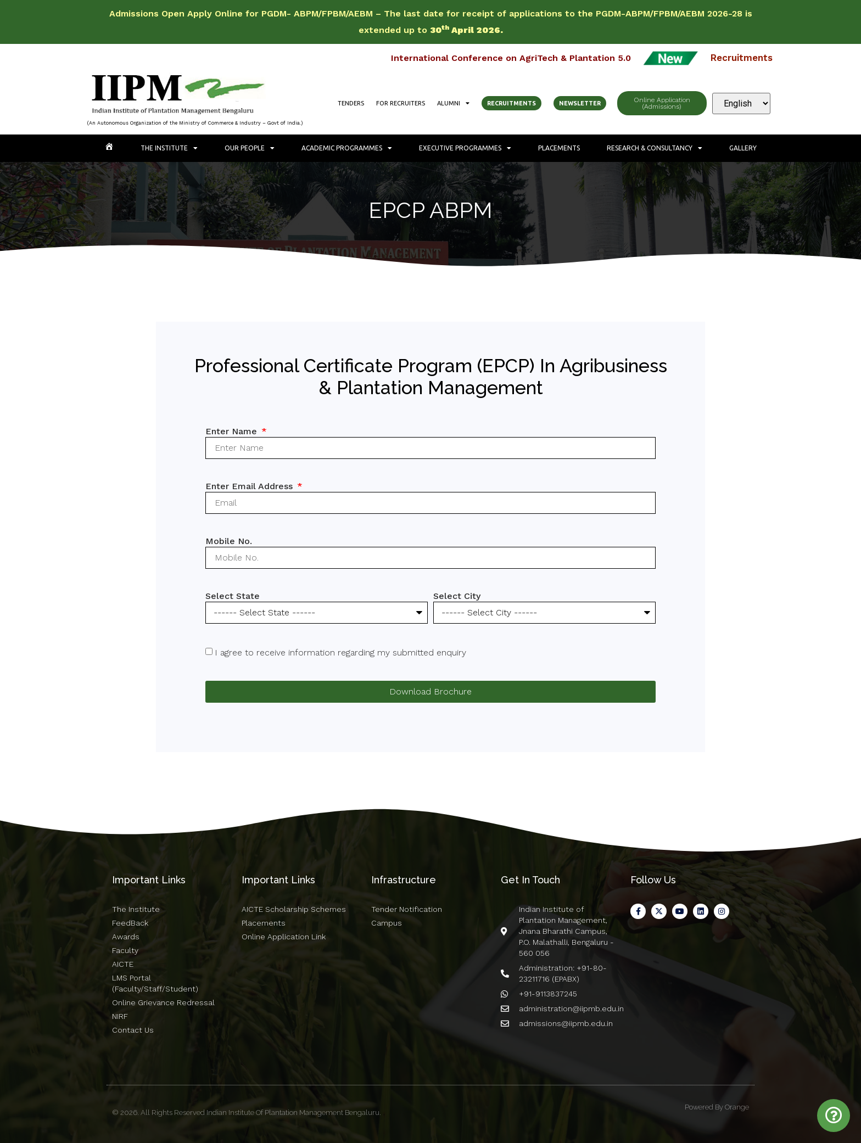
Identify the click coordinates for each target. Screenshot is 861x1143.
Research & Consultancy (654, 148)
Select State (232, 596)
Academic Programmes (346, 148)
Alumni (453, 103)
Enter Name (232, 431)
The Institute (169, 148)
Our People (250, 148)
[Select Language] (741, 103)
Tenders (351, 103)
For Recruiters (400, 103)
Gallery (743, 148)
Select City (456, 596)
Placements (559, 148)
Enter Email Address (250, 486)
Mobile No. (228, 541)
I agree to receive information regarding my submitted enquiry (340, 652)
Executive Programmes (465, 148)
